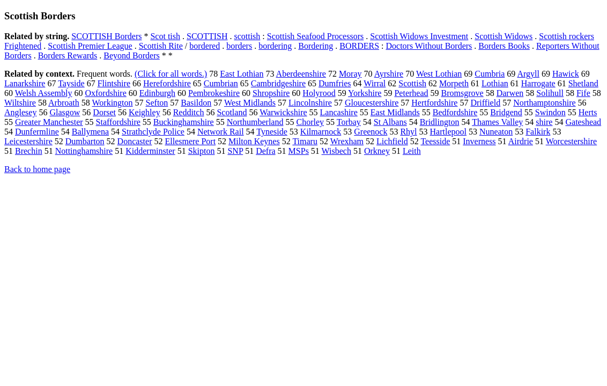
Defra (265, 150)
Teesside (435, 141)
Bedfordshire (455, 112)
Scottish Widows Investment (419, 36)
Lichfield (392, 141)
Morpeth (454, 83)
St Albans (390, 122)
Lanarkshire (24, 83)
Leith (412, 150)
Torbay (349, 122)
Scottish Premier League (90, 45)
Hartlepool (448, 131)
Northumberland (255, 122)
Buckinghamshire (183, 122)
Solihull (550, 93)
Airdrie (520, 141)
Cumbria (490, 73)
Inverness (479, 141)
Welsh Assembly (43, 93)
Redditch (188, 112)
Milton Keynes (254, 141)
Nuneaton (496, 131)
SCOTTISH (207, 36)
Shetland (583, 83)
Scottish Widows (503, 36)
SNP (235, 150)
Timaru (304, 141)
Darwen (510, 93)
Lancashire (339, 112)
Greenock (370, 131)
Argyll (528, 73)
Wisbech (336, 150)
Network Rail (220, 131)
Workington (112, 102)
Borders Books (504, 45)
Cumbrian (221, 83)
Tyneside (271, 131)
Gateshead (583, 122)
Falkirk (537, 131)
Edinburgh (157, 93)
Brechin (28, 150)
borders (239, 45)
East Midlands (395, 112)
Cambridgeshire (278, 83)
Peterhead (411, 93)
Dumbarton (85, 141)
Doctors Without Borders (429, 45)
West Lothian (439, 73)
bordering (275, 45)
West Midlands (250, 102)
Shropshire (271, 93)
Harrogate (538, 83)
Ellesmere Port (190, 141)
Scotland (232, 112)
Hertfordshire (434, 102)
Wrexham (347, 141)
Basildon (196, 102)
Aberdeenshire (301, 73)
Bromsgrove (462, 93)
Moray (350, 73)
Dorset (104, 112)
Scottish (412, 83)
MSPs (298, 150)
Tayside (71, 83)
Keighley (144, 112)
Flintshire (114, 83)
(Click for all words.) (171, 73)
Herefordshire (167, 83)
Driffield (485, 102)
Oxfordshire (105, 93)
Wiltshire (20, 102)
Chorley (310, 122)
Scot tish (165, 36)
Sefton (157, 102)
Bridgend (506, 112)
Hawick (565, 73)
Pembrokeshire (214, 93)
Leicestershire (28, 141)
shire (544, 122)
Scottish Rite (161, 45)
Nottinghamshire (84, 150)
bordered (204, 45)
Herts (588, 112)
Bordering (315, 45)
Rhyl (408, 131)
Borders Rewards (68, 55)
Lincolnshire (310, 102)
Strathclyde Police (153, 131)
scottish (247, 36)
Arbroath (63, 102)
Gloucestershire (371, 102)
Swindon (550, 112)
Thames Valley (497, 122)
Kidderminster (150, 150)
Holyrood (318, 93)
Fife (583, 93)
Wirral (375, 83)
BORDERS (359, 45)
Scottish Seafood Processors (315, 36)
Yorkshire (364, 93)
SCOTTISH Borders (106, 36)
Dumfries (335, 83)
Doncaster (134, 141)
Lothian (495, 83)
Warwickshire (283, 112)
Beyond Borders (131, 55)
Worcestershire (571, 141)
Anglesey (20, 112)
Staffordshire (118, 122)
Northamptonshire (544, 102)
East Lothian (241, 73)
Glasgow (64, 112)
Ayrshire (389, 73)
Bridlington (440, 122)
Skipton (201, 150)
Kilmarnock (320, 131)
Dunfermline (37, 131)
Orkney (377, 150)
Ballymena (90, 131)
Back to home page (37, 169)
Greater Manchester (49, 122)
